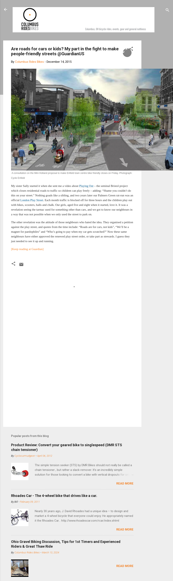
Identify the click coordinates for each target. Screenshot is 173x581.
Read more (125, 483)
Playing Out (86, 185)
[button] (131, 49)
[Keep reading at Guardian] (27, 249)
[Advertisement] (83, 390)
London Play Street (31, 200)
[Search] (167, 11)
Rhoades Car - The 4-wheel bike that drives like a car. (54, 496)
